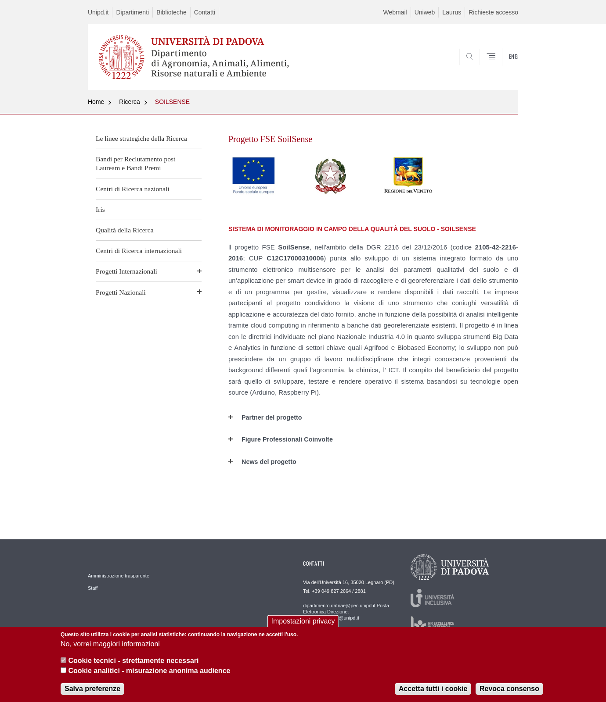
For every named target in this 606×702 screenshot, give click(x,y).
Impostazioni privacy (303, 621)
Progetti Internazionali (126, 271)
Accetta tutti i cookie (433, 688)
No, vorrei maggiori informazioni (110, 644)
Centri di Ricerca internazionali (139, 250)
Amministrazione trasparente (118, 575)
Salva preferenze (92, 688)
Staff (92, 588)
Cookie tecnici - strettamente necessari (133, 660)
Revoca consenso (509, 688)
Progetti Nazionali (121, 292)
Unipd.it (98, 12)
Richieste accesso (493, 12)
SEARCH (503, 69)
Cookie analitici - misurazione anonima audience (149, 670)
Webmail (395, 12)
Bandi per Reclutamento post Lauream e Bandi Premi (135, 163)
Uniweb (425, 12)
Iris (100, 209)
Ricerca (129, 101)
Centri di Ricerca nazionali (133, 188)
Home (96, 101)
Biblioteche (171, 12)
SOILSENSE (172, 101)
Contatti (204, 12)
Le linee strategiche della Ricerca (141, 138)
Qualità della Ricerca (125, 230)
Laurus (451, 12)
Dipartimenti (132, 12)
